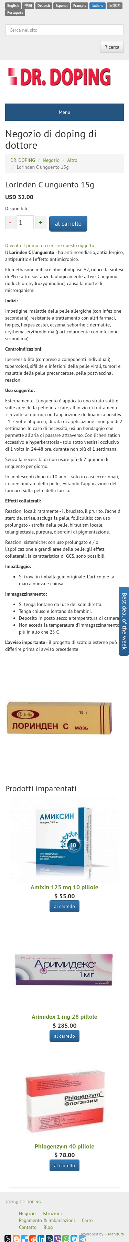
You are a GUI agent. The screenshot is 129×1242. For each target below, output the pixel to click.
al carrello (68, 223)
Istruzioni (52, 1213)
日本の (114, 5)
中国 (28, 5)
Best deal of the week (125, 621)
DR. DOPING (30, 1201)
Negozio (27, 1213)
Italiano (97, 5)
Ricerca (112, 47)
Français (79, 5)
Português (15, 12)
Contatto (27, 1227)
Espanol (61, 5)
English (13, 5)
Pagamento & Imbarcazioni (47, 1220)
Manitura (116, 1233)
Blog (48, 1227)
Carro (87, 1220)
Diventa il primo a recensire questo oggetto (49, 245)
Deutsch (43, 5)
